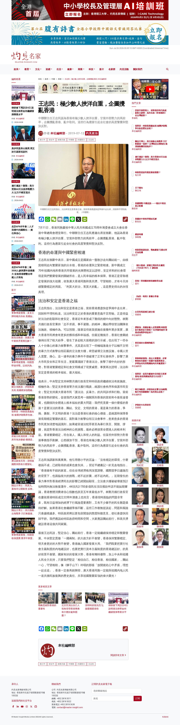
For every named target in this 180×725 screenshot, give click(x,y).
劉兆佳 (154, 224)
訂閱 (137, 698)
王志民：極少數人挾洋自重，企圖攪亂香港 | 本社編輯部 (85, 79)
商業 (80, 69)
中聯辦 (71, 140)
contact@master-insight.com (70, 707)
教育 (26, 69)
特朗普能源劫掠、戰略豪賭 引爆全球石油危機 (159, 252)
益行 (153, 286)
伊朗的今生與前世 (159, 405)
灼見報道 (15, 103)
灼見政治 (92, 133)
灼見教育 (15, 222)
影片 (101, 69)
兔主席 (154, 177)
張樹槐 (154, 237)
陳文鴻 (154, 190)
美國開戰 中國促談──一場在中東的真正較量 (158, 206)
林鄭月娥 (61, 140)
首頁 (40, 79)
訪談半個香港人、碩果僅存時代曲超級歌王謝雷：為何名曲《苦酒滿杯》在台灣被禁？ (159, 115)
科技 (91, 69)
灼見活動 (124, 69)
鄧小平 (42, 140)
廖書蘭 (154, 301)
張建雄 (154, 317)
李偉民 (154, 118)
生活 (59, 69)
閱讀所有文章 (118, 655)
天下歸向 (155, 188)
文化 (37, 69)
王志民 (91, 140)
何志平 (154, 257)
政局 (16, 69)
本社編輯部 (57, 133)
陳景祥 (154, 211)
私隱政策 (165, 717)
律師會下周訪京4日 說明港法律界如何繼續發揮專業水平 (118, 604)
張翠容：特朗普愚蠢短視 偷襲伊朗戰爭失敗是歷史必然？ (23, 415)
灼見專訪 (15, 181)
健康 (69, 69)
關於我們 (137, 69)
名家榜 (111, 69)
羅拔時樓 (155, 234)
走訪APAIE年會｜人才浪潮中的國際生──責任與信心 (23, 230)
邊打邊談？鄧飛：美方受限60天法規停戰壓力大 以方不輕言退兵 (23, 189)
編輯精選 (155, 273)
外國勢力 (81, 140)
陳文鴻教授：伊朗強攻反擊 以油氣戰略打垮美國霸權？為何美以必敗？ (159, 394)
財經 (48, 69)
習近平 (51, 140)
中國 (53, 79)
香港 (59, 79)
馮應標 (154, 407)
